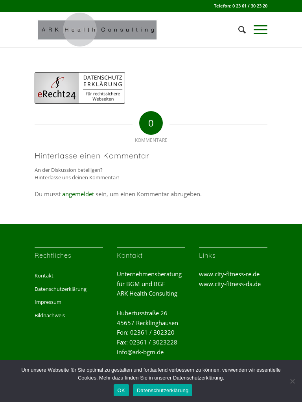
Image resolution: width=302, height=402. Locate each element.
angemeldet (78, 194)
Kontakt (44, 275)
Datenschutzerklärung (61, 288)
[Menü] (256, 29)
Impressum (48, 301)
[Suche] (238, 29)
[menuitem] (238, 29)
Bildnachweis (50, 315)
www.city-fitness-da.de (230, 284)
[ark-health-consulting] (98, 29)
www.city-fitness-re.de (229, 274)
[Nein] (292, 381)
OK (121, 390)
